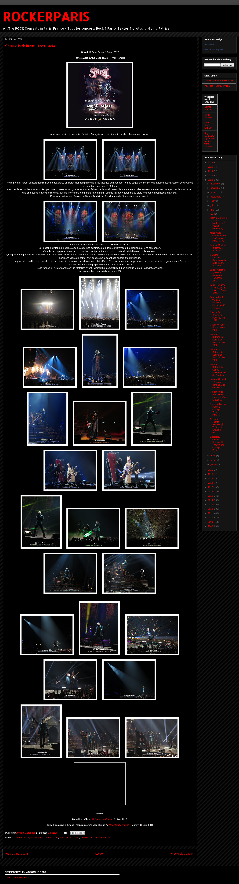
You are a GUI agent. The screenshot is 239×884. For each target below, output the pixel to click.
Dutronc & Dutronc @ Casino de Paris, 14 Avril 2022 (218, 354)
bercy (48, 837)
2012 (211, 509)
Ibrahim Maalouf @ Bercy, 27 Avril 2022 (218, 248)
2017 (211, 487)
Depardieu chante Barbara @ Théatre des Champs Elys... (217, 443)
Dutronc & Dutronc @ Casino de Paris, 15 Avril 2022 (218, 339)
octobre (214, 192)
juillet (213, 201)
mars (213, 455)
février (213, 460)
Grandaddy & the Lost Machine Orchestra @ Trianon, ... (217, 302)
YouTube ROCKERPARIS (217, 86)
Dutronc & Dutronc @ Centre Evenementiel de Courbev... (218, 369)
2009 (211, 522)
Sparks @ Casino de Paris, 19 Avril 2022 (218, 316)
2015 (211, 496)
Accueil (99, 853)
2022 (211, 180)
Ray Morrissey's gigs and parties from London (209, 140)
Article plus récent (16, 853)
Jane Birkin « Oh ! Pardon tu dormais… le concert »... (218, 383)
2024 (211, 171)
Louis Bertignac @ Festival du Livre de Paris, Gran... (218, 289)
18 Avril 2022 (22, 837)
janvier (214, 464)
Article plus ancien (182, 853)
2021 (211, 469)
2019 (211, 478)
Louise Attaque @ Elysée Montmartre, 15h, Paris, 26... (217, 275)
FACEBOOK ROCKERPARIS (218, 80)
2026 (211, 162)
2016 (211, 491)
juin (212, 205)
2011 (211, 513)
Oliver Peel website (208, 125)
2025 (211, 167)
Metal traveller (208, 116)
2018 (211, 483)
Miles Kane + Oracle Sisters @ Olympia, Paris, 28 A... (218, 237)
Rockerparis (209, 45)
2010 (211, 517)
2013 (211, 504)
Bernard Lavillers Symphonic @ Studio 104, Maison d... (218, 260)
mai (212, 209)
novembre (215, 188)
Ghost (55, 837)
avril (212, 214)
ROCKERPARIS (46, 16)
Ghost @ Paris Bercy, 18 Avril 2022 (218, 327)
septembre (216, 196)
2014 (211, 500)
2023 (211, 175)
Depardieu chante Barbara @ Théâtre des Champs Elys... (217, 426)
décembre (215, 183)
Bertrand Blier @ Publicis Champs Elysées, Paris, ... (218, 409)
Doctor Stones (207, 108)
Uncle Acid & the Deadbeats (95, 837)
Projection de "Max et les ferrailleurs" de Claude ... (218, 396)
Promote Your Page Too (213, 50)
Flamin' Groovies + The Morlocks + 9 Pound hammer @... (218, 223)
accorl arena (36, 837)
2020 (211, 474)
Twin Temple (72, 837)
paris (62, 837)
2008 (211, 526)
